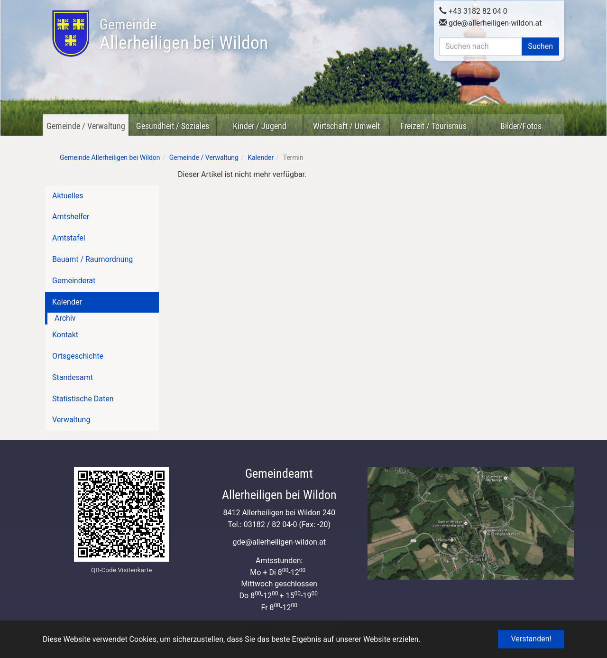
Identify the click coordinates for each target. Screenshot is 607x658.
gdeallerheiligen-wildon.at (490, 22)
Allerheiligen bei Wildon (184, 34)
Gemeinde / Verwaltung (85, 126)
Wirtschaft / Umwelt (346, 126)
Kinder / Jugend (259, 126)
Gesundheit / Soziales (172, 126)
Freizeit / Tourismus (433, 126)
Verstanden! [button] (531, 638)
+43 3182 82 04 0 (473, 10)
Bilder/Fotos (521, 126)
